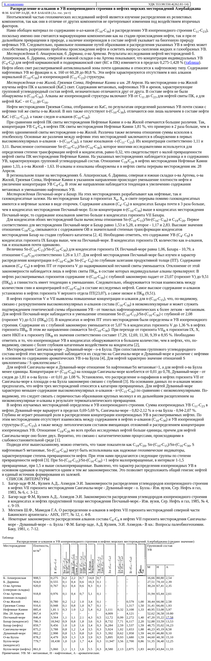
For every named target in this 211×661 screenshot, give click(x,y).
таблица (192, 62)
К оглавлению (13, 4)
